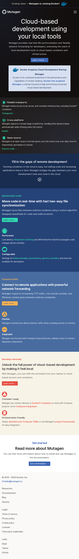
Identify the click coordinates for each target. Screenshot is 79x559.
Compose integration (26, 406)
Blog (4, 497)
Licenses (6, 527)
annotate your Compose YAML (24, 421)
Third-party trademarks (12, 531)
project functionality (65, 421)
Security (6, 502)
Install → (6, 131)
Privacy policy (8, 518)
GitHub (5, 552)
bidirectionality (20, 258)
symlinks (54, 258)
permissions (35, 258)
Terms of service (9, 514)
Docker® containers (42, 403)
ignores (45, 258)
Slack (4, 544)
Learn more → (39, 60)
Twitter (5, 548)
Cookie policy (8, 523)
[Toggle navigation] (75, 12)
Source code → (9, 149)
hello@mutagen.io (12, 481)
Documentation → (39, 463)
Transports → (8, 113)
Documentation (9, 493)
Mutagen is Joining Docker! (44, 3)
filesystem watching (24, 239)
